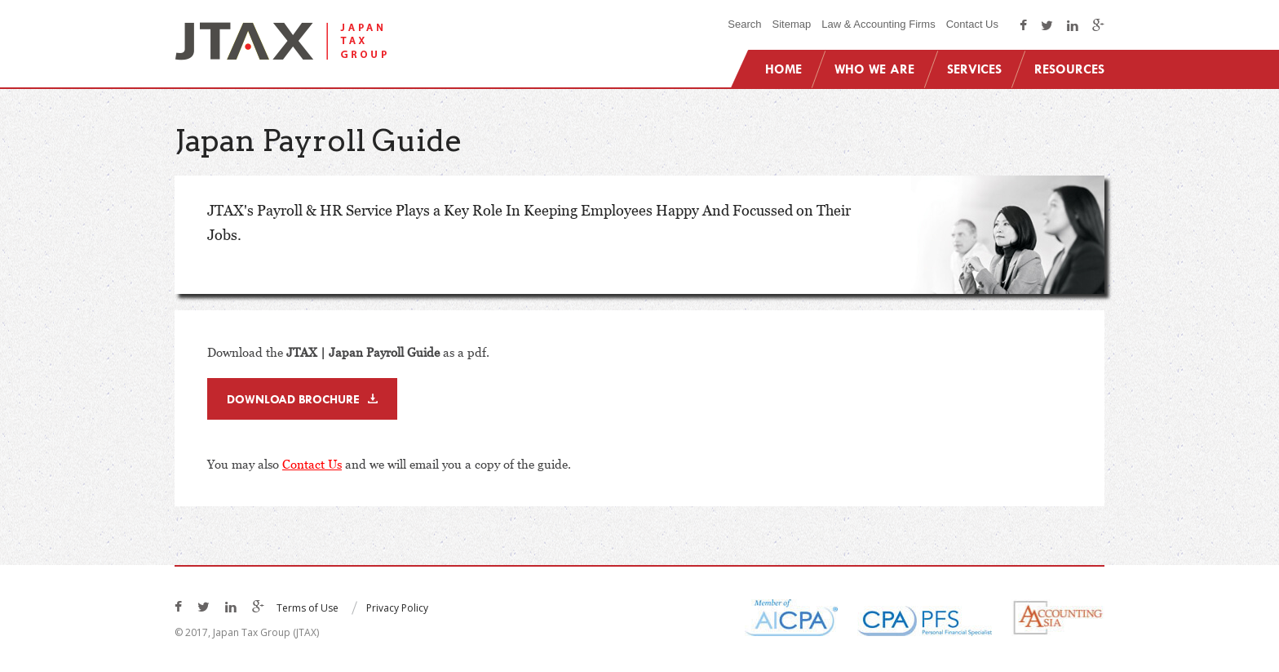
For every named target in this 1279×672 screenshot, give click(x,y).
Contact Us (972, 24)
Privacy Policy (397, 608)
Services (974, 68)
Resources (1069, 68)
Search (744, 24)
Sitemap (792, 24)
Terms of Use (308, 608)
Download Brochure (293, 399)
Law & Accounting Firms (878, 24)
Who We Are (874, 68)
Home (783, 68)
